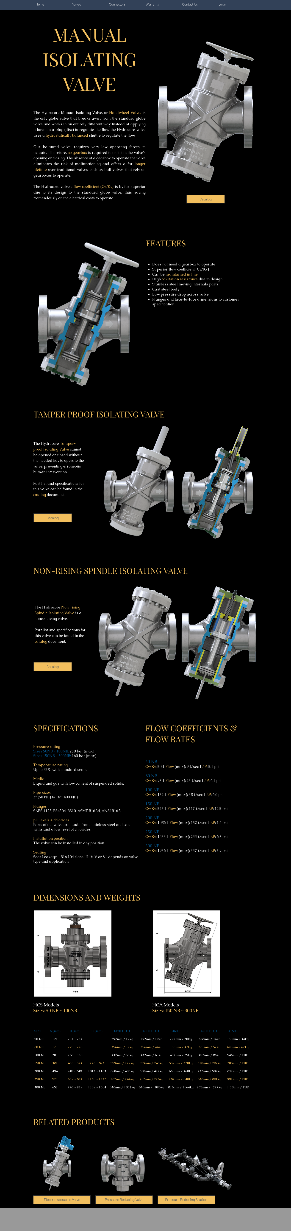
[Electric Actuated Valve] (62, 1199)
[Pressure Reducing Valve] (124, 1199)
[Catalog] (205, 199)
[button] (186, 1199)
